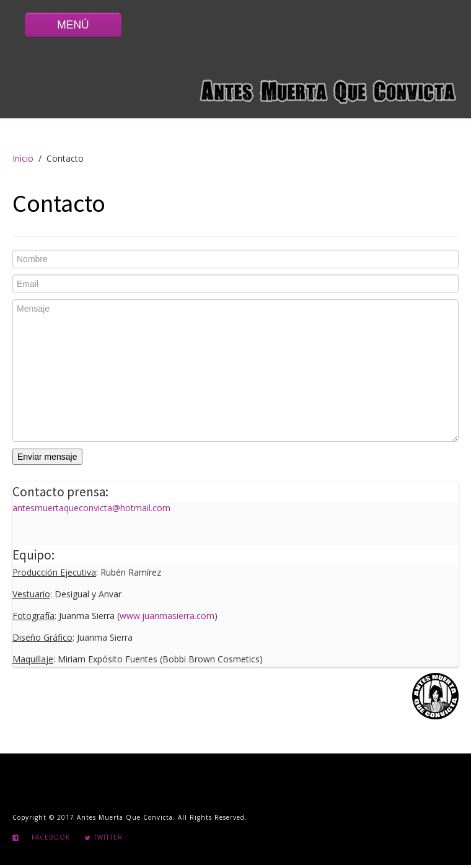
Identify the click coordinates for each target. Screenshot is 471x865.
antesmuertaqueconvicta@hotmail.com (91, 508)
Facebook (51, 837)
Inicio (22, 158)
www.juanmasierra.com (167, 615)
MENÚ (73, 25)
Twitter (103, 837)
